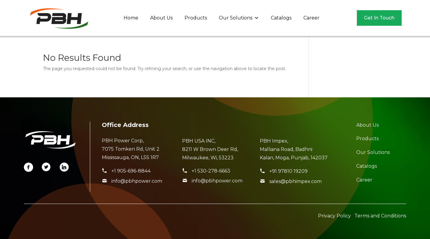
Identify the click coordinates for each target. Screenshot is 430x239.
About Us (161, 18)
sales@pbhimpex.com (295, 181)
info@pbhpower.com (136, 181)
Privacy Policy (334, 216)
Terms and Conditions (380, 216)
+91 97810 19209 (288, 171)
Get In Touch (379, 18)
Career (311, 18)
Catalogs (281, 18)
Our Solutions (239, 18)
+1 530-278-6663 (211, 171)
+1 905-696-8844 (130, 171)
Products (196, 18)
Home (131, 18)
